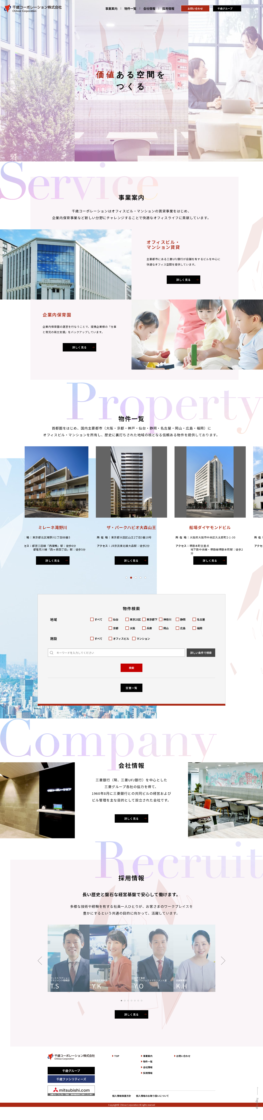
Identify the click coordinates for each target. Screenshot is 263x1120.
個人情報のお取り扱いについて (152, 1095)
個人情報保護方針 (121, 1095)
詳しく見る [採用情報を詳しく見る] (131, 1014)
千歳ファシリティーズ (71, 1079)
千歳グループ (225, 8)
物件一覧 (130, 8)
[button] (126, 577)
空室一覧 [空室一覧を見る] (131, 688)
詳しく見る (60, 560)
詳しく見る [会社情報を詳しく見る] (131, 818)
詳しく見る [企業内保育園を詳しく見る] (79, 347)
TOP (116, 1056)
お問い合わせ (195, 8)
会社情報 (149, 8)
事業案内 (111, 8)
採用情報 (168, 8)
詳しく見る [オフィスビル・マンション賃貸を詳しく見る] (183, 280)
